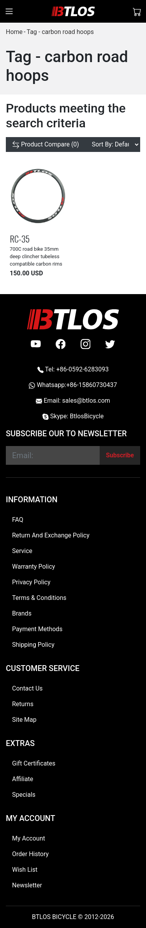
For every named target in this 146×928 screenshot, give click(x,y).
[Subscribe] (120, 455)
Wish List (24, 869)
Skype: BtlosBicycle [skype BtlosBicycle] (73, 416)
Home (14, 32)
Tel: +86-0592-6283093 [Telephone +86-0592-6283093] (73, 369)
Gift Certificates (33, 763)
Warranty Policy (33, 566)
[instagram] (86, 344)
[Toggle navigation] (9, 11)
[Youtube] (36, 344)
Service (22, 551)
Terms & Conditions (39, 597)
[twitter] (110, 344)
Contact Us (27, 688)
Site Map (24, 719)
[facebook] (61, 344)
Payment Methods (37, 629)
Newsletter (27, 885)
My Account (28, 838)
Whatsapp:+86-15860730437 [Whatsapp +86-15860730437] (73, 385)
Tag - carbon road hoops (60, 32)
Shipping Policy (33, 644)
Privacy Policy (31, 582)
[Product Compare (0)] (45, 144)
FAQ (17, 519)
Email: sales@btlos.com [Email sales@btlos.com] (73, 400)
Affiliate (22, 779)
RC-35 (20, 238)
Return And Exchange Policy (51, 535)
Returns (22, 704)
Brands (22, 613)
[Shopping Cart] (137, 11)
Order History (30, 854)
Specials (23, 794)
